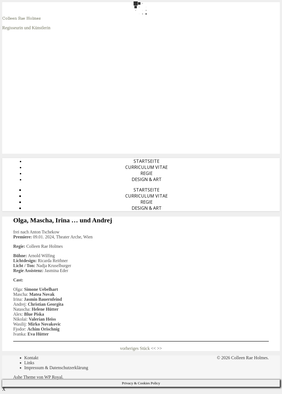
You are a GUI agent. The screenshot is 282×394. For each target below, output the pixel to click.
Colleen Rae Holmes (21, 18)
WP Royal (53, 377)
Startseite (146, 161)
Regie (146, 173)
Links (29, 362)
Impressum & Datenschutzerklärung (56, 367)
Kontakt (31, 357)
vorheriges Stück (135, 348)
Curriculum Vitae (146, 167)
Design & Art (147, 179)
